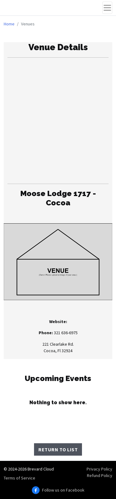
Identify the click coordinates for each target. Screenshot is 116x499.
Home (9, 24)
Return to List (58, 449)
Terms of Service (19, 478)
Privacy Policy (99, 469)
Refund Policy (99, 475)
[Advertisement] (58, 121)
